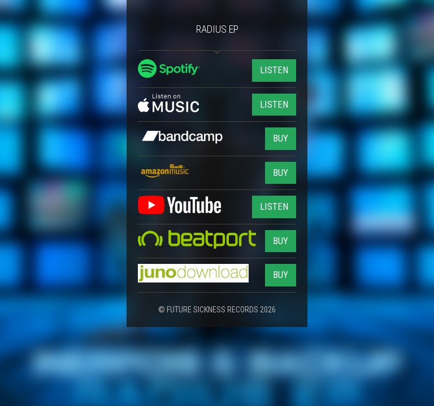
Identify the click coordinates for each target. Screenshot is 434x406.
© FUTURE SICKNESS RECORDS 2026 (217, 309)
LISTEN (274, 70)
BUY (280, 138)
